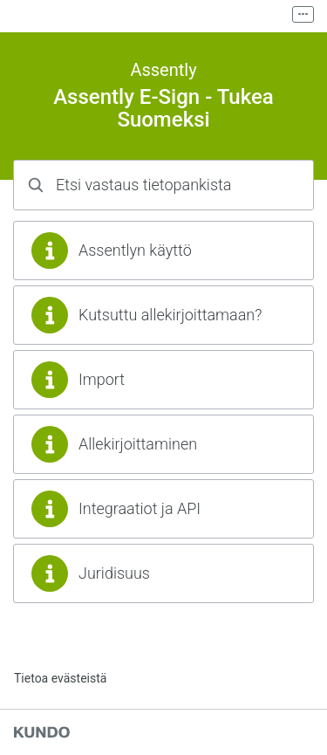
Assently (163, 69)
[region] (163, 250)
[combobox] (163, 185)
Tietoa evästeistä (60, 678)
